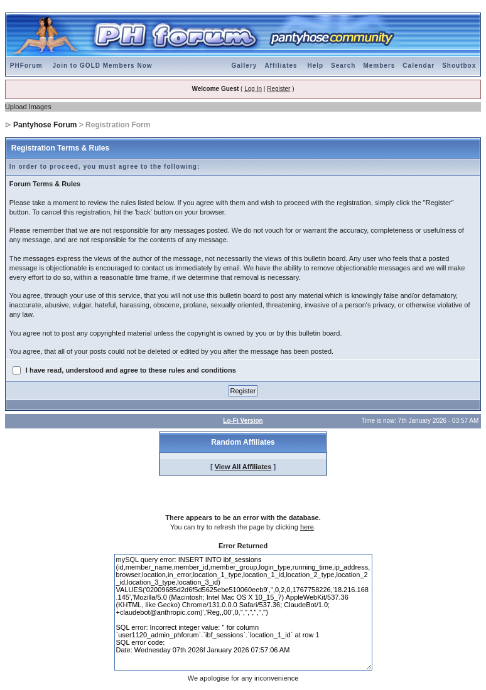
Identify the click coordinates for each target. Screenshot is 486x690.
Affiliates (280, 65)
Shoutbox (459, 65)
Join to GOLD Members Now (103, 65)
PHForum (26, 65)
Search (343, 65)
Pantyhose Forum (45, 124)
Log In (253, 88)
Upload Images (28, 106)
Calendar (418, 65)
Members (379, 65)
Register (278, 88)
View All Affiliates (243, 466)
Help (315, 65)
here (307, 527)
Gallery (244, 65)
